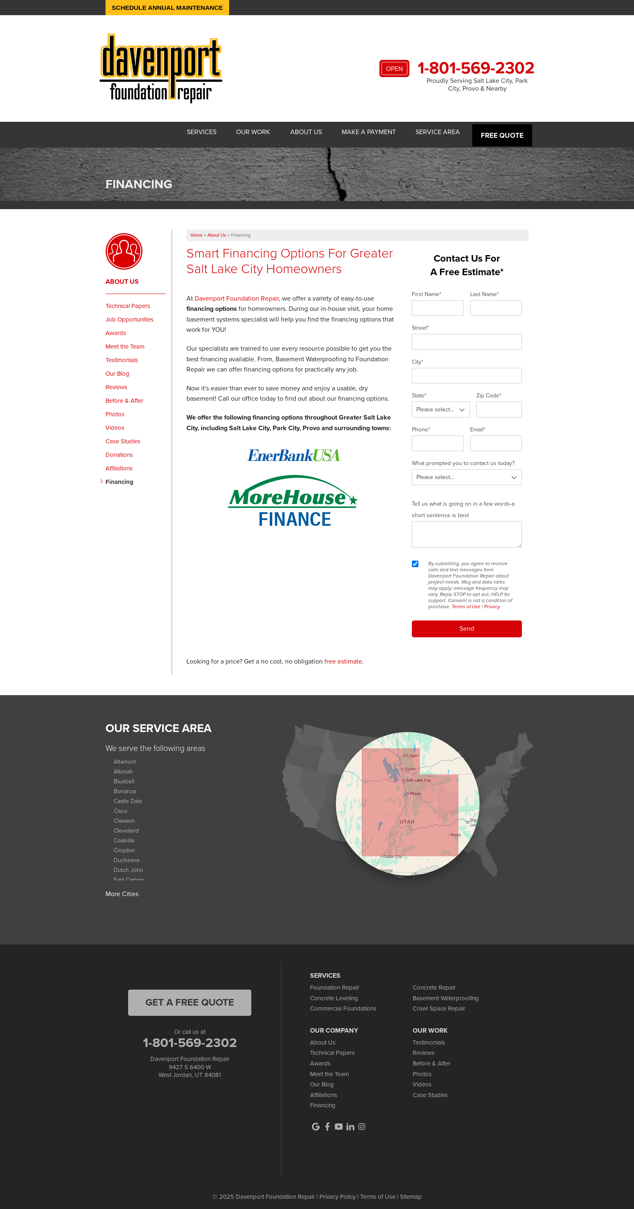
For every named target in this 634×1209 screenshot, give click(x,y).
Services (181, 132)
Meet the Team (125, 342)
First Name (426, 289)
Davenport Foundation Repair (237, 294)
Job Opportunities (130, 315)
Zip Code (488, 391)
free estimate (343, 657)
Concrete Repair (434, 983)
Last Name (484, 289)
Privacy (492, 602)
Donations (119, 450)
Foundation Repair (334, 983)
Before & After (124, 396)
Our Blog (117, 369)
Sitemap (411, 1192)
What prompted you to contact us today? (463, 459)
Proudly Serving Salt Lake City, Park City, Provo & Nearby (477, 84)
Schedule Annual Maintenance (169, 7)
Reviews (116, 382)
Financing (119, 477)
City (417, 357)
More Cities (122, 889)
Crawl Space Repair (439, 1004)
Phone (421, 425)
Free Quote (502, 132)
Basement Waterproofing (446, 993)
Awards (116, 328)
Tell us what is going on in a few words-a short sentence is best (463, 505)
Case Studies (123, 436)
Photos (115, 409)
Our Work (238, 132)
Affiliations (119, 464)
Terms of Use (466, 602)
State (419, 391)
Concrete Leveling (334, 993)
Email (477, 425)
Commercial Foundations (343, 1004)
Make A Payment (362, 132)
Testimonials (122, 355)
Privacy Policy (337, 1192)
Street (420, 323)
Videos (115, 423)
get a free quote (189, 998)
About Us (295, 132)
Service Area (436, 132)
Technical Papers (128, 301)
